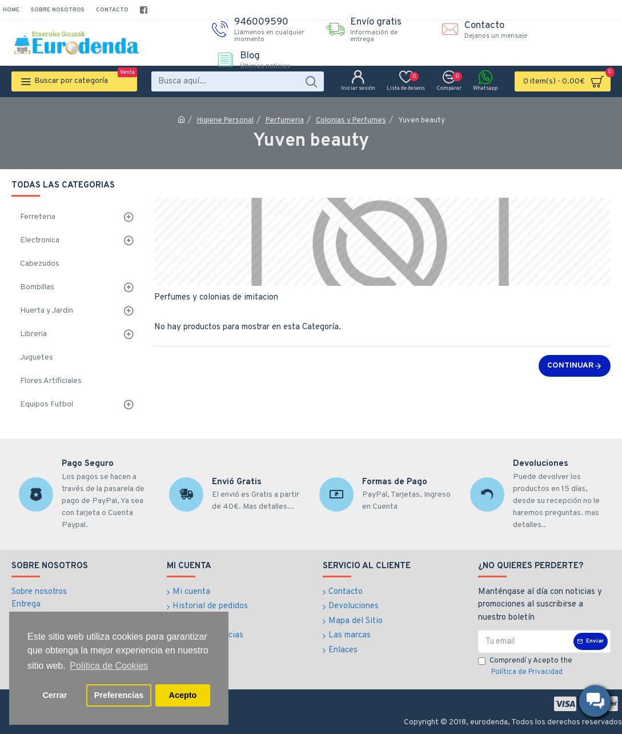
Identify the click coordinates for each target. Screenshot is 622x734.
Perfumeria (285, 120)
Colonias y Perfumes (351, 120)
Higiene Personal (225, 120)
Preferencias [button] (118, 695)
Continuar (570, 365)
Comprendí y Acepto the (525, 667)
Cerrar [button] (54, 695)
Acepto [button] (183, 695)
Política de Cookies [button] (109, 666)
